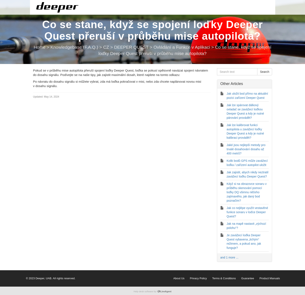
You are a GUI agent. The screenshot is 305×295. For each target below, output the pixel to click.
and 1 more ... (229, 257)
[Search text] (237, 71)
